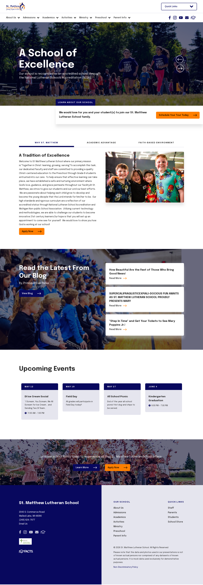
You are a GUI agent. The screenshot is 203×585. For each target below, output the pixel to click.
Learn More (86, 468)
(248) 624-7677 (27, 520)
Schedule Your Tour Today (178, 115)
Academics (119, 518)
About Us (118, 508)
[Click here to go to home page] (15, 6)
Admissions (119, 513)
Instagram (175, 17)
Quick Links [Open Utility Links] (179, 6)
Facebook (170, 17)
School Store (175, 522)
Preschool (119, 532)
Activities (118, 522)
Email (187, 17)
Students (173, 518)
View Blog (31, 293)
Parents (172, 513)
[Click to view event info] (39, 403)
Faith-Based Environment (156, 143)
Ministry (118, 527)
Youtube (181, 17)
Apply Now (32, 231)
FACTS (193, 17)
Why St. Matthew (46, 143)
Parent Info (119, 536)
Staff (171, 508)
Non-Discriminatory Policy (125, 568)
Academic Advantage (101, 143)
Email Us (23, 524)
